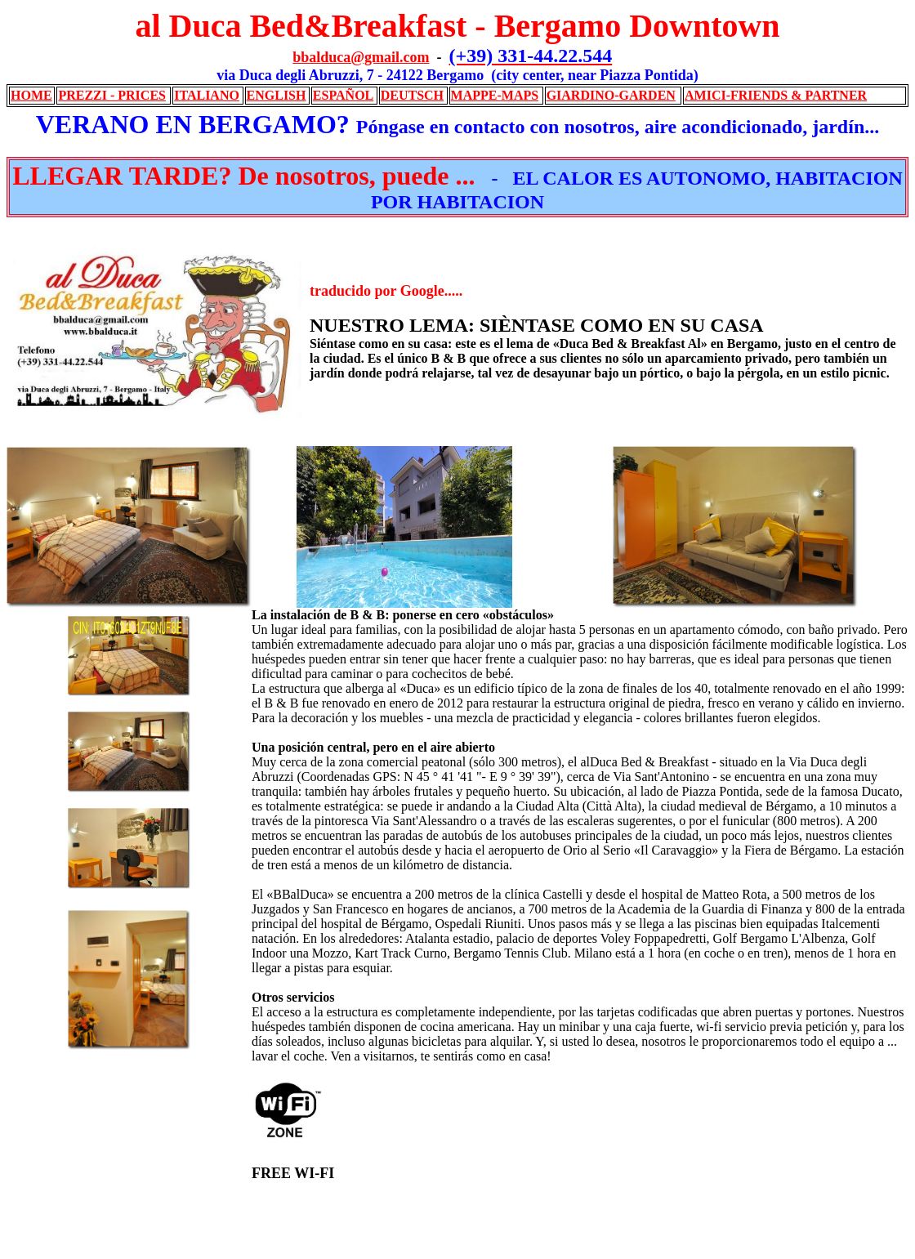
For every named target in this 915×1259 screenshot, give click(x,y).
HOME (31, 95)
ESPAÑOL (343, 95)
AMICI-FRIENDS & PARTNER (776, 95)
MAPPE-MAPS (495, 95)
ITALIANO (206, 95)
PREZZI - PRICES (112, 95)
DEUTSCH (412, 95)
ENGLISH (276, 95)
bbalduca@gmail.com (360, 57)
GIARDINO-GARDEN (611, 95)
